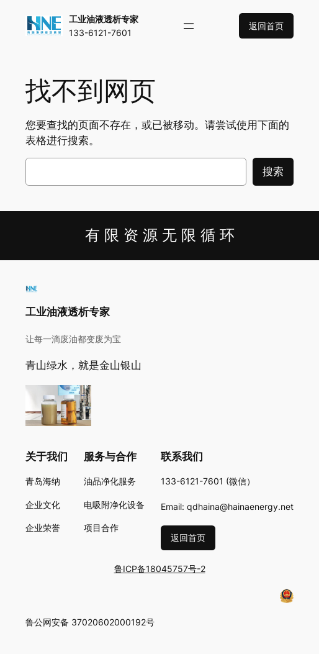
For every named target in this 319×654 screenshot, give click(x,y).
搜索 (273, 171)
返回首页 (266, 25)
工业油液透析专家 (103, 19)
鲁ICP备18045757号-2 (159, 568)
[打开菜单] (188, 26)
